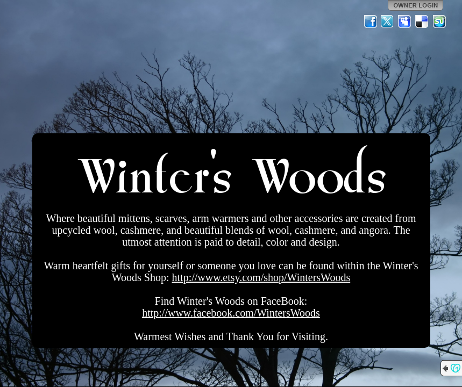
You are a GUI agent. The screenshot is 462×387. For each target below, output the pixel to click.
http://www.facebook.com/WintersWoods (231, 313)
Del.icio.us (422, 21)
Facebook (370, 21)
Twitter (387, 21)
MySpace (405, 21)
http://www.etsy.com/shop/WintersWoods (261, 277)
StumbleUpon (439, 21)
